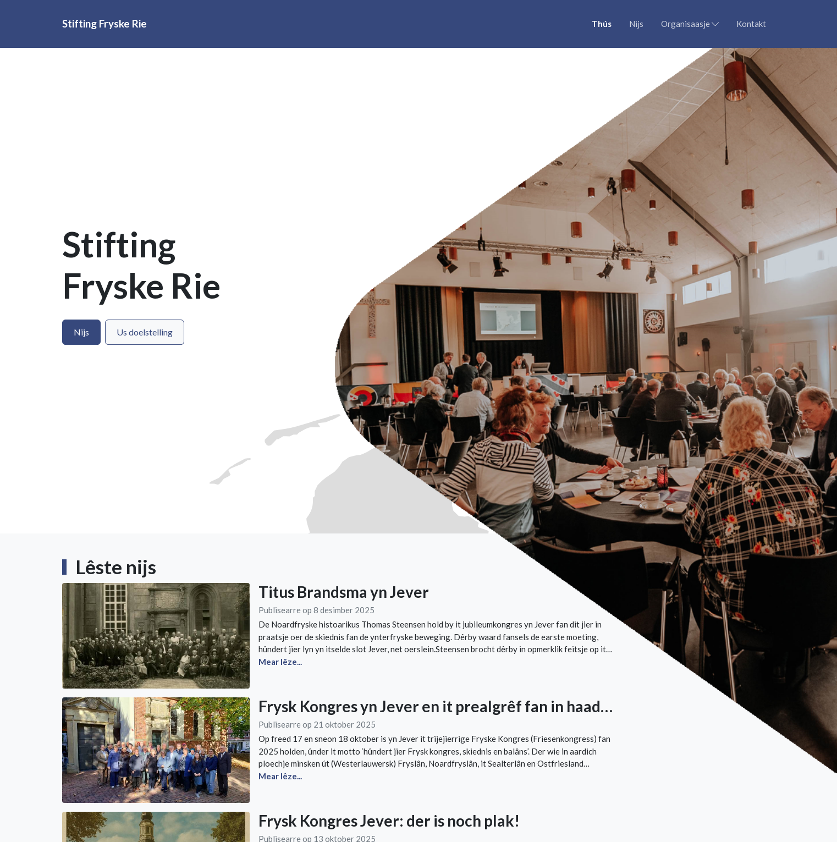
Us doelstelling (145, 332)
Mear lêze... (280, 776)
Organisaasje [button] (690, 24)
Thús (602, 24)
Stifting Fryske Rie (104, 23)
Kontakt (751, 24)
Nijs (636, 24)
